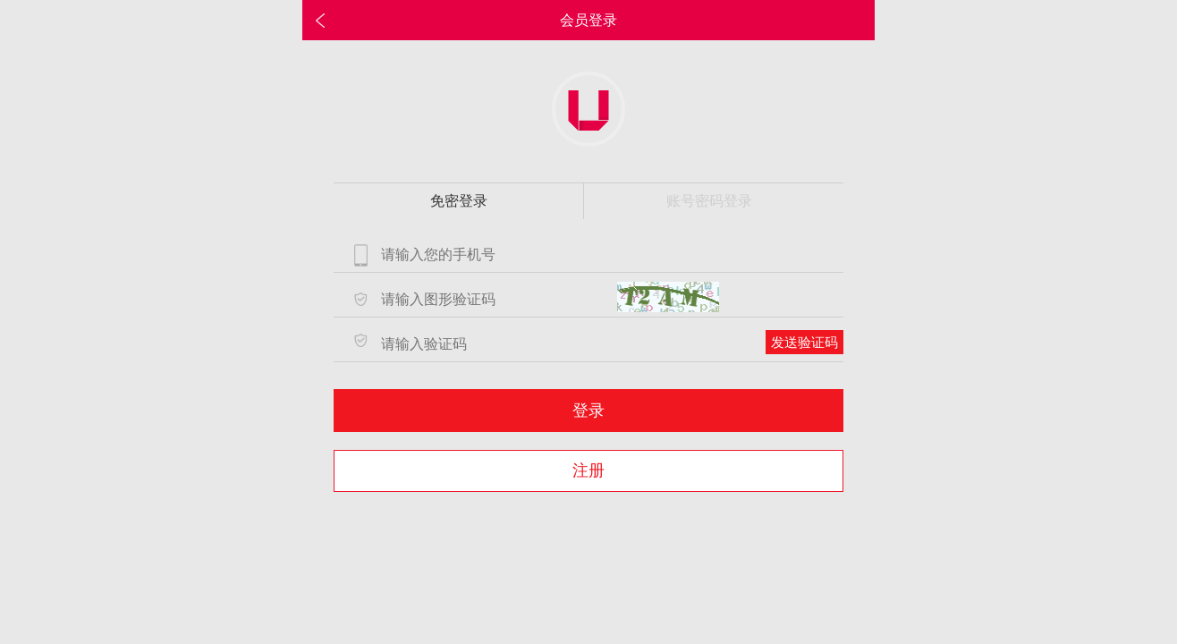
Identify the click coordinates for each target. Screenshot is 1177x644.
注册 (588, 470)
